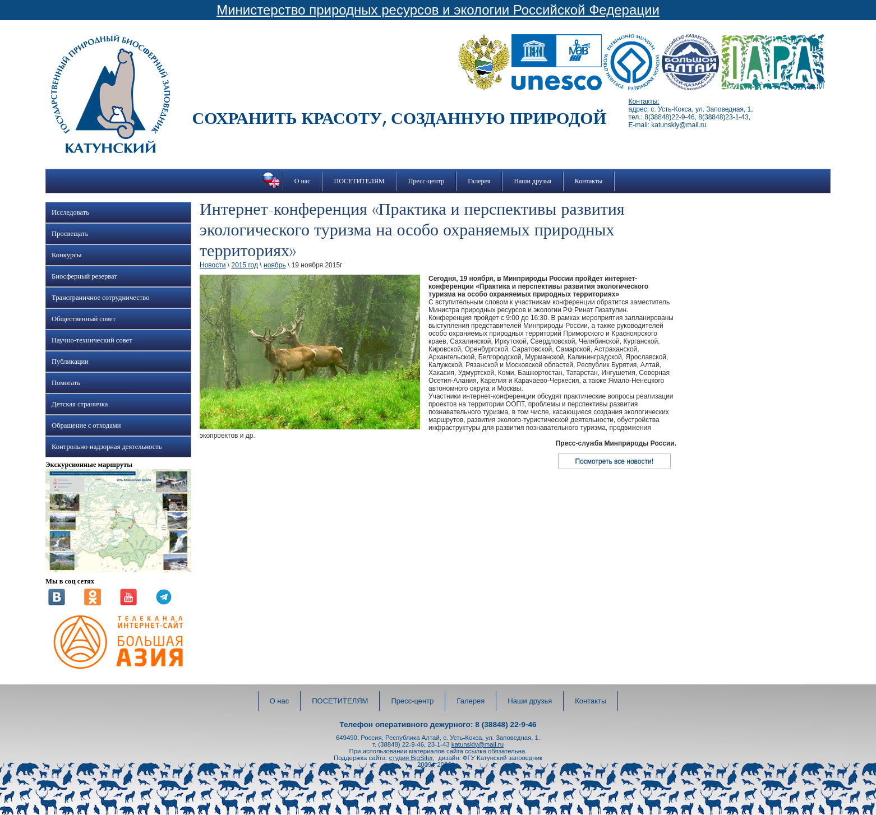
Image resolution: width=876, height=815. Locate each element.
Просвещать (70, 233)
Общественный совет (84, 318)
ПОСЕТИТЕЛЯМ (359, 181)
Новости (212, 265)
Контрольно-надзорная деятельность (107, 446)
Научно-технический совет (92, 340)
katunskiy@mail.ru (477, 744)
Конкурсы (66, 255)
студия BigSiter (411, 757)
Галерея (479, 181)
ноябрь (275, 265)
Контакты (589, 181)
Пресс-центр (426, 181)
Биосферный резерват (84, 276)
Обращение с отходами (86, 425)
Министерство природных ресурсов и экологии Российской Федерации (438, 9)
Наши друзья (532, 181)
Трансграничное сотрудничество (100, 297)
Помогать (66, 382)
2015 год (244, 265)
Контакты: (644, 101)
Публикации (70, 361)
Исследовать (70, 212)
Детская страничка (80, 404)
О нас (302, 181)
